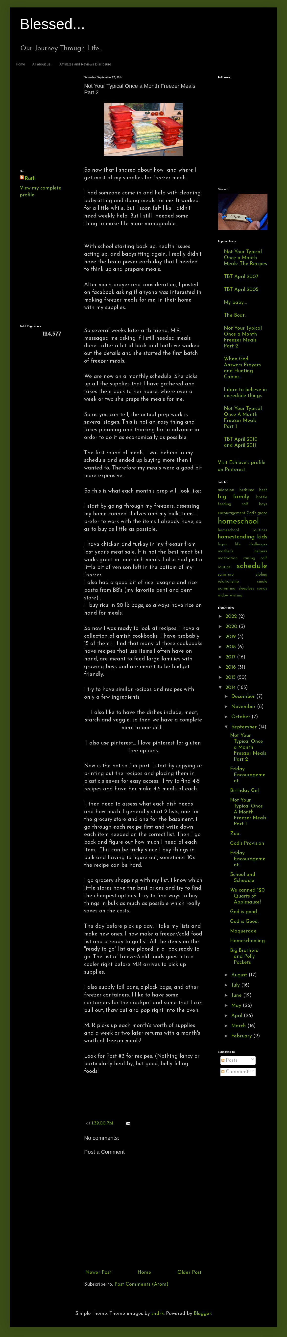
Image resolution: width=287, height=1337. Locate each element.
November (244, 706)
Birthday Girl (244, 790)
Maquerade (243, 931)
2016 (231, 667)
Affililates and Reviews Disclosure (85, 64)
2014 (231, 687)
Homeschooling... (248, 940)
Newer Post (98, 1272)
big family (233, 497)
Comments (236, 1071)
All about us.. (42, 64)
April (237, 1015)
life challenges (251, 544)
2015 (231, 677)
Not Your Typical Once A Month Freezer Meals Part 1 (248, 812)
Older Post (189, 1272)
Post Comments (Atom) (141, 1284)
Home (20, 64)
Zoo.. (235, 833)
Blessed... (52, 24)
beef (263, 490)
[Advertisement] (42, 94)
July (236, 985)
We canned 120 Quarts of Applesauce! (247, 896)
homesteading (236, 537)
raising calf (255, 558)
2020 (232, 626)
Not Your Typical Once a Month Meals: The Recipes (245, 257)
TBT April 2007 (241, 276)
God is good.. (244, 911)
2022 (231, 616)
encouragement (231, 513)
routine (224, 567)
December (243, 696)
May (237, 1005)
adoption (226, 490)
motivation (228, 558)
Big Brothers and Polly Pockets (244, 956)
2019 (231, 636)
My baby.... (235, 302)
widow (223, 595)
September (244, 727)
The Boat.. (235, 315)
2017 (231, 657)
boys (263, 504)
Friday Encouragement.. (247, 859)
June (237, 995)
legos (222, 544)
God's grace (257, 513)
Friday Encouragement (247, 775)
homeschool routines (242, 530)
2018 (231, 647)
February (242, 1036)
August (240, 975)
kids (262, 537)
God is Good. (244, 921)
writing (236, 595)
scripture (226, 575)
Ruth (30, 178)
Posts (229, 1060)
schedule (252, 566)
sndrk (157, 1313)
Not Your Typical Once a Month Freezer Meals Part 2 (248, 747)
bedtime (246, 490)
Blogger (202, 1313)
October (241, 717)
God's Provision (247, 843)
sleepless (246, 589)
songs (262, 589)
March (239, 1026)
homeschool (238, 522)
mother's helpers (242, 551)
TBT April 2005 (241, 289)
